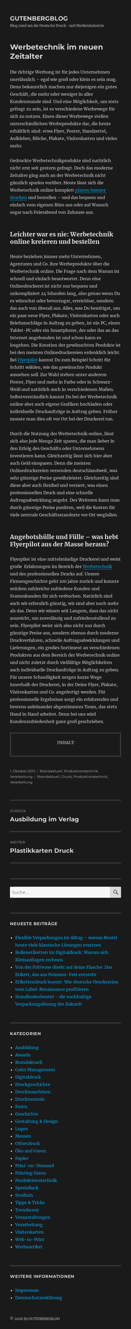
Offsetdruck (27, 1143)
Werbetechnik (97, 566)
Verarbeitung (21, 776)
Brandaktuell (51, 771)
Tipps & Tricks (30, 1202)
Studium (24, 1195)
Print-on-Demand (34, 1165)
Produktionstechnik (81, 771)
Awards (22, 1055)
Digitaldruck (28, 1077)
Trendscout (27, 1209)
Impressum (27, 1290)
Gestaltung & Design (36, 1121)
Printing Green (30, 1173)
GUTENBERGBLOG (39, 18)
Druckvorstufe (30, 1099)
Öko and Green (30, 1150)
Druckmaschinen (33, 1091)
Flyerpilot (28, 359)
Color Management (35, 1069)
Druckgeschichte (32, 1084)
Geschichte (26, 1114)
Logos (21, 1128)
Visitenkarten (29, 1232)
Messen (23, 1136)
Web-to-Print (30, 1239)
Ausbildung (27, 1047)
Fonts (21, 1106)
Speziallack (27, 1187)
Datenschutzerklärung (38, 1297)
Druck (66, 776)
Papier (21, 1158)
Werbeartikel (28, 1246)
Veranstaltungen (32, 1217)
